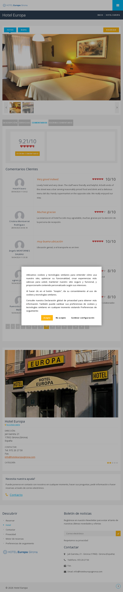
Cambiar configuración (82, 318)
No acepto (61, 318)
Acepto (47, 318)
